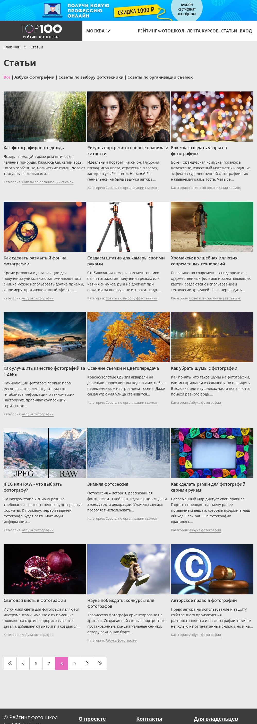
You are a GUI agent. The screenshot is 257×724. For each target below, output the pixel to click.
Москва (98, 31)
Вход (246, 31)
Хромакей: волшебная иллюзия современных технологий (204, 261)
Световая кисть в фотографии (35, 600)
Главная (11, 46)
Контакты (149, 718)
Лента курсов (203, 31)
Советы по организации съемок (160, 76)
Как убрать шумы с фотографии (204, 368)
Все (7, 76)
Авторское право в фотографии (204, 600)
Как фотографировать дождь (34, 147)
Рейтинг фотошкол (161, 31)
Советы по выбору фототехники (91, 76)
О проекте (92, 718)
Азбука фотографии (34, 76)
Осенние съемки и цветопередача (123, 368)
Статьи (229, 31)
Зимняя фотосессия (107, 484)
